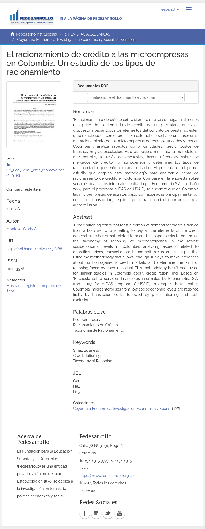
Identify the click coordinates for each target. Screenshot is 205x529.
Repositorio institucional (36, 34)
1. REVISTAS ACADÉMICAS (87, 34)
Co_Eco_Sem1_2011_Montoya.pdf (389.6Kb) (35, 170)
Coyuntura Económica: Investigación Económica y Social (65, 39)
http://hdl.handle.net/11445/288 (34, 249)
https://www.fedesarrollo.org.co (106, 475)
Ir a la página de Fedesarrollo (91, 19)
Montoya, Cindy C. (21, 229)
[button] (170, 9)
